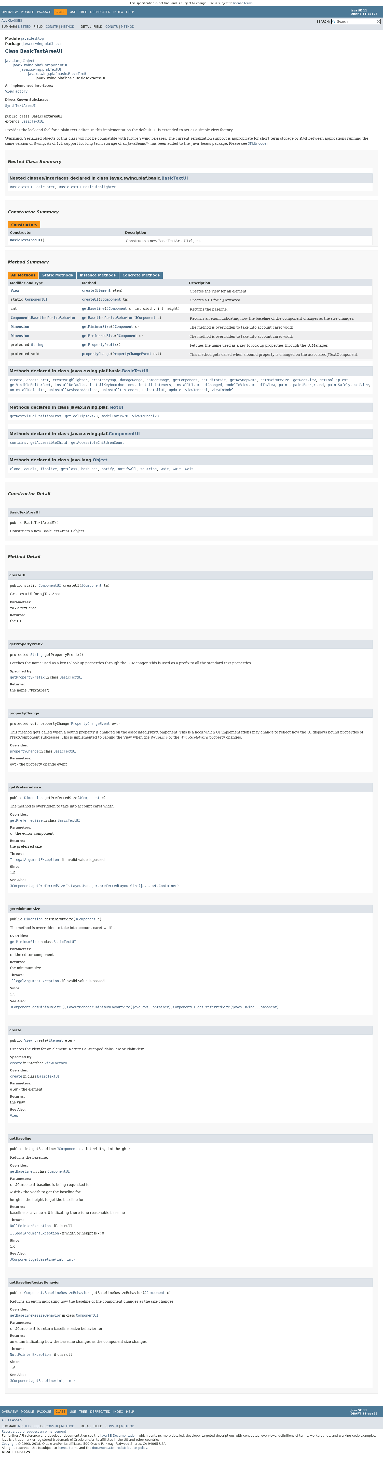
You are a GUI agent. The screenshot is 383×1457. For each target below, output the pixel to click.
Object (100, 460)
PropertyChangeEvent (132, 354)
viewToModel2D (145, 416)
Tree (83, 12)
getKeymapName (243, 380)
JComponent (110, 299)
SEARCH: (323, 21)
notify (108, 469)
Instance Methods (98, 275)
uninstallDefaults (27, 390)
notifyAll (127, 469)
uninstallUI (153, 390)
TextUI (116, 407)
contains (18, 442)
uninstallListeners (120, 390)
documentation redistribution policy (119, 1448)
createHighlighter (70, 380)
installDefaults (70, 385)
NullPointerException (30, 1226)
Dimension (20, 327)
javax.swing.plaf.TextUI (40, 69)
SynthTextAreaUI (20, 106)
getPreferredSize (98, 336)
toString (148, 469)
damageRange (131, 380)
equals (30, 469)
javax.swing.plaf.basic (42, 44)
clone (15, 469)
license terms (243, 3)
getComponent (185, 380)
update (175, 390)
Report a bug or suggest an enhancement (34, 1431)
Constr (52, 26)
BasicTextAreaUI (25, 240)
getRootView (304, 380)
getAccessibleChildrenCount (97, 442)
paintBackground (308, 385)
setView (361, 385)
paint (284, 385)
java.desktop (32, 38)
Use (73, 12)
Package (44, 12)
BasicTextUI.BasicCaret (32, 187)
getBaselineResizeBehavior (107, 318)
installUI (184, 385)
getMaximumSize (275, 380)
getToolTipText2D (81, 416)
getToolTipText (334, 380)
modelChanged (209, 385)
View (15, 290)
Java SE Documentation (118, 1435)
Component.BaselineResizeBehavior (43, 318)
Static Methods (57, 275)
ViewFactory (16, 91)
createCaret (37, 380)
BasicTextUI (32, 121)
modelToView (237, 385)
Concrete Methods (141, 275)
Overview (10, 12)
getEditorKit (213, 380)
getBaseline (93, 308)
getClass (69, 469)
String (37, 345)
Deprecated (100, 12)
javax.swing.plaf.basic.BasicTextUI (58, 74)
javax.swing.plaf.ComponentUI (40, 65)
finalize (48, 469)
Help (130, 12)
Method (67, 26)
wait (165, 469)
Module (27, 12)
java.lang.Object (19, 61)
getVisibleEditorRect (30, 385)
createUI (90, 299)
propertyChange (96, 354)
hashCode (89, 469)
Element (103, 290)
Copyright (9, 1444)
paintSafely (339, 385)
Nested (24, 26)
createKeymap (103, 380)
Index (118, 12)
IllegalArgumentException (34, 860)
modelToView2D (115, 416)
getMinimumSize (96, 327)
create (88, 290)
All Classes (12, 20)
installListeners (154, 385)
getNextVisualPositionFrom (35, 416)
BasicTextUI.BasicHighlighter (87, 187)
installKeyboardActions (111, 385)
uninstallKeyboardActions (73, 390)
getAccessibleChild (48, 442)
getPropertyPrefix (99, 345)
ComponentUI (36, 299)
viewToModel (196, 390)
